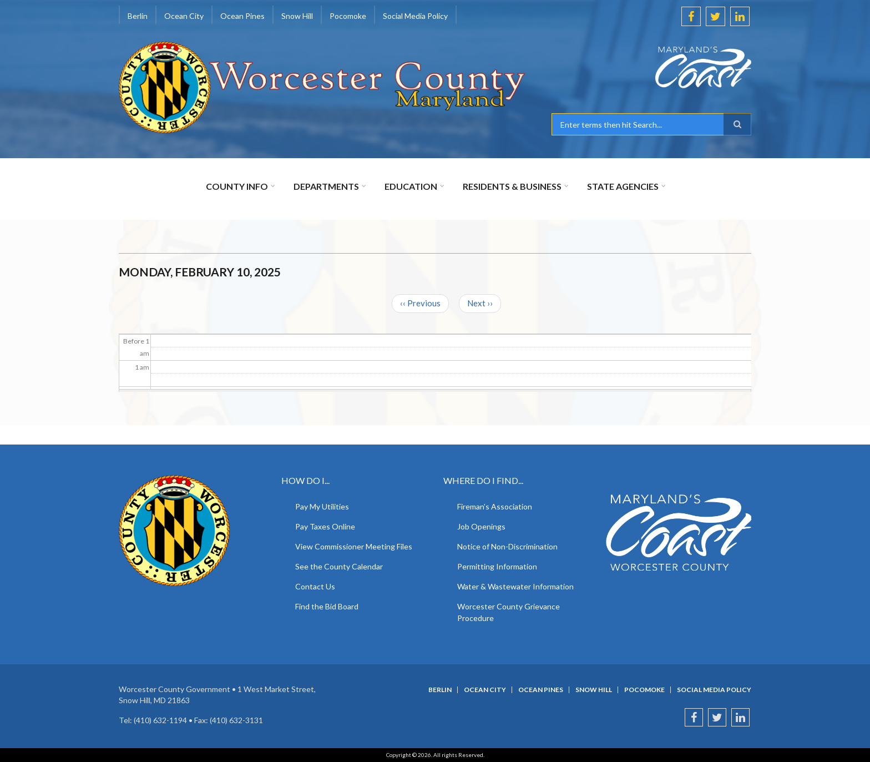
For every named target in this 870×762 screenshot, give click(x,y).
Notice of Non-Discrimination (507, 546)
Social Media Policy (415, 16)
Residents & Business (512, 186)
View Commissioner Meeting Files (353, 546)
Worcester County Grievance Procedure (508, 612)
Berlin (138, 16)
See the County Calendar (339, 566)
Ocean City (184, 16)
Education (411, 186)
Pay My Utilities (322, 506)
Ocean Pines (242, 16)
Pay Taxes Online (325, 526)
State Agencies (623, 186)
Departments (326, 186)
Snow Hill (297, 16)
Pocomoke (348, 16)
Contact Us (315, 586)
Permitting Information (497, 566)
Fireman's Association (494, 506)
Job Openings (481, 526)
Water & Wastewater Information (515, 586)
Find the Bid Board (326, 606)
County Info (237, 186)
